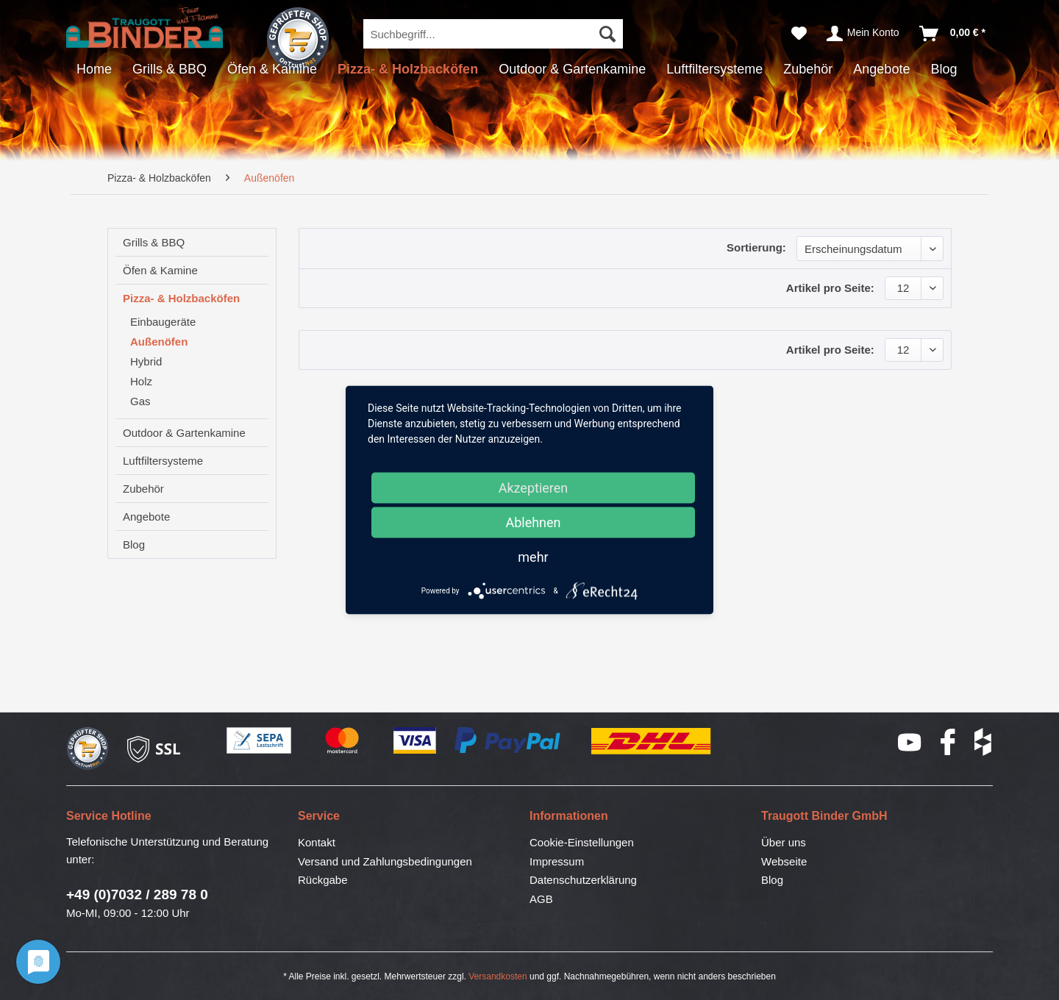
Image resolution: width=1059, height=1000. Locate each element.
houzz (983, 742)
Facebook (949, 742)
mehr (533, 557)
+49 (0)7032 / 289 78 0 (137, 894)
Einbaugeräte (163, 321)
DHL (652, 741)
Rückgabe (323, 880)
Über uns (783, 842)
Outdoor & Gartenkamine (184, 432)
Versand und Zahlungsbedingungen (385, 861)
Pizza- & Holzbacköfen (181, 298)
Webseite (784, 861)
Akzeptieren (533, 488)
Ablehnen (532, 522)
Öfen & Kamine (160, 270)
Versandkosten (497, 976)
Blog (134, 544)
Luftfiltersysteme (163, 460)
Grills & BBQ (154, 242)
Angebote (146, 516)
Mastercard (342, 741)
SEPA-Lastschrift (260, 741)
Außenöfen (159, 341)
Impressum (557, 861)
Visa (415, 741)
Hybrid (146, 361)
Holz (141, 381)
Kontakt (316, 842)
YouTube (910, 742)
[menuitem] (493, 34)
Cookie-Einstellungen (582, 842)
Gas (140, 401)
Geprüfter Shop (297, 39)
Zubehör (143, 488)
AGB (541, 899)
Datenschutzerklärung (583, 880)
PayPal (508, 741)
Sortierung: (756, 247)
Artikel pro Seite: (830, 288)
